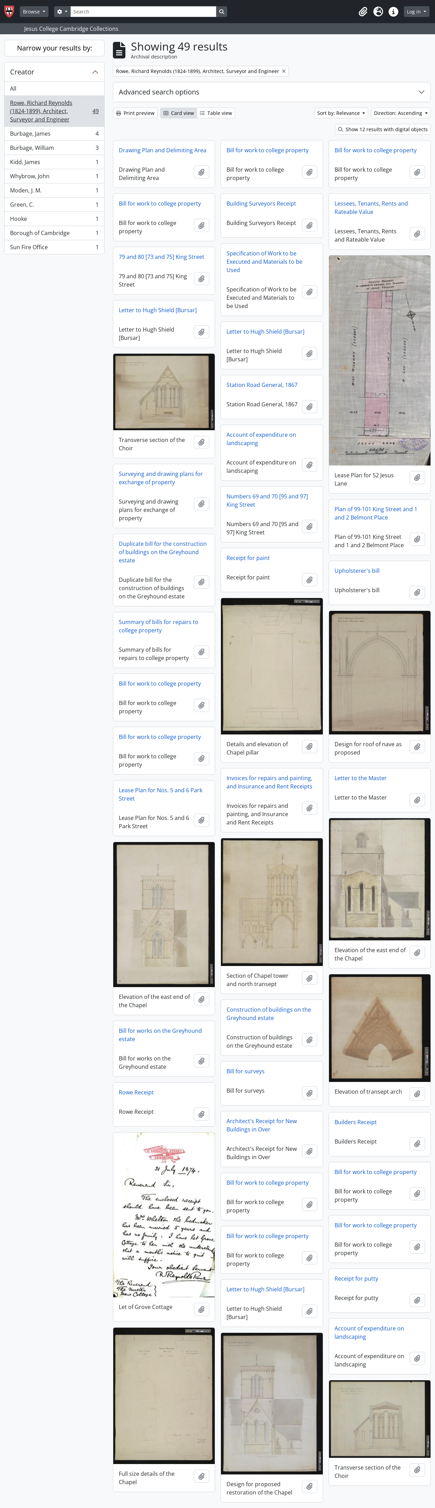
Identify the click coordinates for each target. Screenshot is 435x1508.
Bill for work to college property (268, 150)
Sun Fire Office (54, 248)
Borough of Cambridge (54, 234)
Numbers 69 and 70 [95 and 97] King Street (267, 500)
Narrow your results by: (54, 48)
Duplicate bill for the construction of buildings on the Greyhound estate (163, 552)
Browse (32, 11)
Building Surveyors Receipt (261, 203)
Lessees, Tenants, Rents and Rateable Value (371, 208)
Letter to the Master (361, 778)
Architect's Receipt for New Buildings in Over (262, 1125)
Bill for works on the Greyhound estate (160, 1035)
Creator (22, 71)
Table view (216, 113)
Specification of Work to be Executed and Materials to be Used (264, 262)
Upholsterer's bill (357, 571)
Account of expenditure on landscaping (261, 439)
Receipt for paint (248, 558)
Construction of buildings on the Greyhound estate (269, 1014)
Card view (178, 113)
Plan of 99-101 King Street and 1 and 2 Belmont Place (376, 513)
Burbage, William (54, 149)
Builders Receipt (356, 1122)
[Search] (143, 11)
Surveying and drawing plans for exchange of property (161, 478)
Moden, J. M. (54, 192)
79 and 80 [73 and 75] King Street (161, 257)
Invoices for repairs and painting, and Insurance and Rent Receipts (269, 782)
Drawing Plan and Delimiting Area (162, 150)
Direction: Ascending (399, 113)
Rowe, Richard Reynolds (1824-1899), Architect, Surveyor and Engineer (54, 111)
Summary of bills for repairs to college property (158, 626)
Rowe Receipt (136, 1092)
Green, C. (54, 206)
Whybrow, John (54, 177)
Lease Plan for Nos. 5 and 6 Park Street (160, 794)
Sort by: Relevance (339, 113)
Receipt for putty (356, 1278)
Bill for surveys (246, 1071)
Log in (414, 11)
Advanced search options (159, 92)
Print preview (135, 113)
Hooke (54, 220)
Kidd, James (54, 163)
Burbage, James (54, 135)
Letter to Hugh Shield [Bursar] (158, 310)
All (13, 88)
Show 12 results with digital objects (383, 129)
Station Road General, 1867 (262, 385)
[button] (363, 11)
